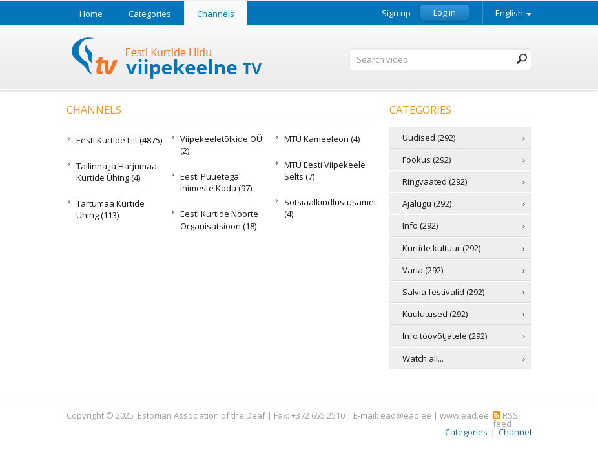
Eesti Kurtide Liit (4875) (119, 140)
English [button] (513, 13)
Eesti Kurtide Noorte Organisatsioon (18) (219, 219)
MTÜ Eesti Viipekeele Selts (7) (325, 170)
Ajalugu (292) (426, 203)
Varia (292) (422, 270)
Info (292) (420, 225)
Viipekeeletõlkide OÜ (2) (221, 144)
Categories (150, 13)
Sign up (396, 13)
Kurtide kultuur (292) (441, 248)
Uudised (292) (428, 137)
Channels (215, 13)
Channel (515, 432)
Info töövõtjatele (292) (444, 336)
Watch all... (423, 358)
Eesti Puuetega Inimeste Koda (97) (216, 182)
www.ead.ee (464, 415)
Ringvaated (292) (434, 181)
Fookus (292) (426, 159)
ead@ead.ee (405, 415)
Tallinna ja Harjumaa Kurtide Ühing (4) (116, 171)
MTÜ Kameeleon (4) (322, 139)
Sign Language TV (167, 60)
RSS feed (505, 419)
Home (91, 13)
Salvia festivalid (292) (443, 292)
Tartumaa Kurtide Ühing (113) (110, 209)
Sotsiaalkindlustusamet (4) (327, 208)
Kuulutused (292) (435, 314)
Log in (444, 12)
